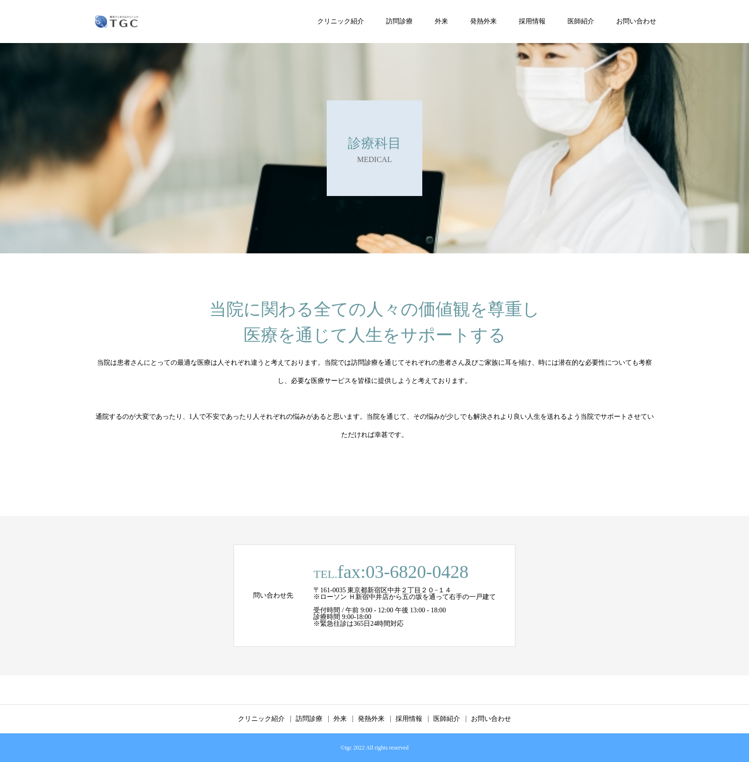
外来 (441, 21)
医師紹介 (580, 21)
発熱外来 (483, 21)
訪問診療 (399, 21)
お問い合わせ (636, 21)
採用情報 (532, 21)
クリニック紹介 (340, 21)
